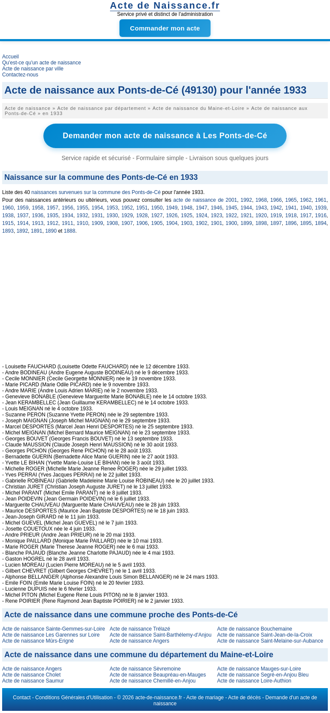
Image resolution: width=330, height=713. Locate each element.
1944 (246, 208)
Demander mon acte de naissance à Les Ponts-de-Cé (165, 135)
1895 (306, 223)
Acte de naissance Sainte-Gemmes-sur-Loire (53, 629)
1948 (186, 208)
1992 (246, 200)
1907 (127, 223)
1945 (231, 208)
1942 (276, 208)
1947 (202, 208)
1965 (291, 200)
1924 (202, 215)
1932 (82, 215)
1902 (202, 223)
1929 (127, 215)
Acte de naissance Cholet (31, 675)
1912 (52, 223)
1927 (157, 215)
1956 (67, 208)
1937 (23, 215)
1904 (171, 223)
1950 (157, 208)
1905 (157, 223)
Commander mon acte (165, 28)
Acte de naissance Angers (139, 641)
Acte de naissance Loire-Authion (254, 681)
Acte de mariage (204, 698)
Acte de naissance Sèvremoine (145, 669)
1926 (171, 215)
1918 (291, 215)
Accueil (10, 57)
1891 (37, 231)
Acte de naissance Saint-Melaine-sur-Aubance (270, 641)
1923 (216, 215)
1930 (112, 215)
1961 (321, 200)
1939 (321, 208)
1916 (321, 215)
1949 (171, 208)
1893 (8, 231)
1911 (67, 223)
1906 (142, 223)
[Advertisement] (165, 303)
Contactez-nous (20, 75)
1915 (8, 223)
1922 (231, 215)
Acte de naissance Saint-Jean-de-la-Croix (264, 635)
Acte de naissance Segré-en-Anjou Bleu (263, 675)
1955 (82, 208)
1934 (67, 215)
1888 (70, 231)
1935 (52, 215)
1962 (306, 200)
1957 (52, 208)
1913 (37, 223)
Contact (22, 698)
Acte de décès (244, 698)
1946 (216, 208)
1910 (82, 223)
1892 (22, 231)
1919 (276, 215)
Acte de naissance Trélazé (140, 629)
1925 (186, 215)
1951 (142, 208)
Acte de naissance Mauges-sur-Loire (259, 669)
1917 (306, 215)
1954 (97, 208)
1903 (186, 223)
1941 (291, 208)
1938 (8, 215)
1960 (8, 208)
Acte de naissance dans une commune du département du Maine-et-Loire (138, 654)
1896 (291, 223)
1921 (246, 215)
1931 (97, 215)
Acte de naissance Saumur (33, 681)
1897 (276, 223)
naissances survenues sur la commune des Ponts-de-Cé (96, 192)
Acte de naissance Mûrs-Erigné (38, 641)
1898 (261, 223)
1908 (112, 223)
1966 (276, 200)
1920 (261, 215)
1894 (321, 223)
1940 (306, 208)
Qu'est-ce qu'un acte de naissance (41, 63)
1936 (37, 215)
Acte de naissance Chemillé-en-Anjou (153, 681)
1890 (51, 231)
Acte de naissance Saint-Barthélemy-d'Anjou (160, 635)
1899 (246, 223)
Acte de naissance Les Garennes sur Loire (51, 635)
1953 (112, 208)
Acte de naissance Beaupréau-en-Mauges (158, 675)
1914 (23, 223)
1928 (142, 215)
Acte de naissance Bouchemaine (254, 629)
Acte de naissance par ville (33, 69)
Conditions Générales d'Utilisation (74, 698)
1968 (261, 200)
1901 (216, 223)
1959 (23, 208)
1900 (231, 223)
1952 (127, 208)
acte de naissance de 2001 (205, 200)
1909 (97, 223)
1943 (261, 208)
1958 (37, 208)
